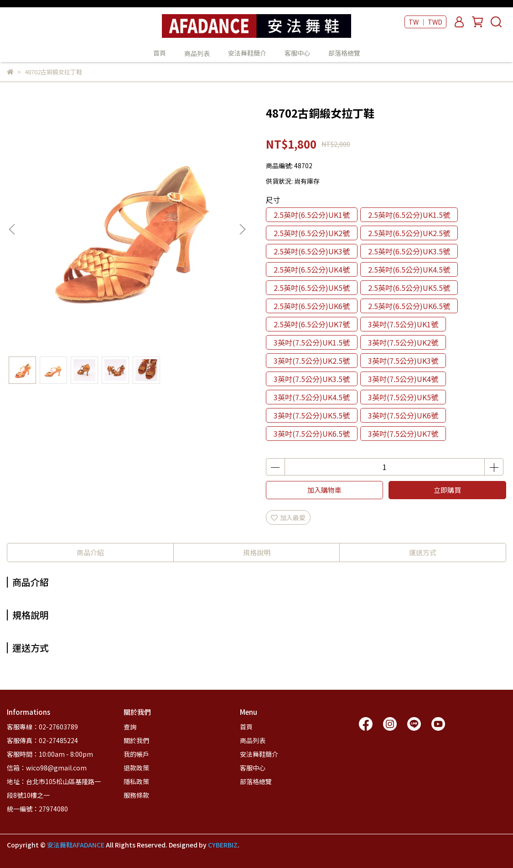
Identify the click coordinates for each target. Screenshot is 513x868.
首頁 (159, 52)
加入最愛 (288, 517)
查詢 (130, 726)
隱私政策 (136, 781)
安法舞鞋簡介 (247, 52)
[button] (242, 229)
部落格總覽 (344, 52)
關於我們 (136, 740)
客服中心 (297, 52)
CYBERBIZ (223, 844)
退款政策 (136, 767)
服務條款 (136, 795)
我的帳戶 (136, 754)
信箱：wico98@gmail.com (47, 767)
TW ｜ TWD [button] (425, 22)
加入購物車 (324, 490)
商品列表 (252, 740)
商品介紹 (90, 552)
